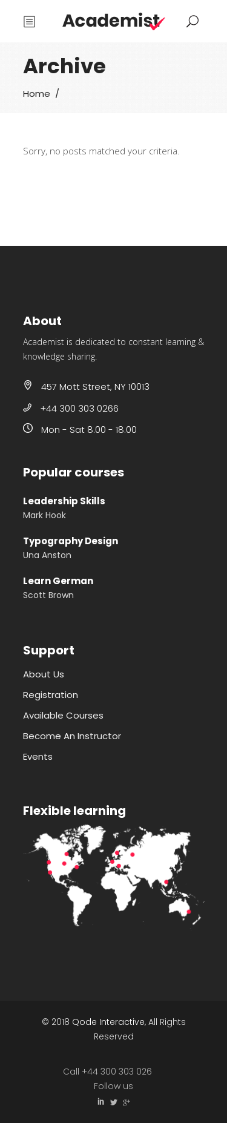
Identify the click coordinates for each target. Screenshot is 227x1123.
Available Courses (63, 715)
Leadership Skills (64, 501)
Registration (50, 694)
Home (36, 93)
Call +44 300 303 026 (107, 1071)
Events (38, 756)
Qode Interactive (108, 1022)
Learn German (58, 581)
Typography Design (70, 541)
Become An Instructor (72, 735)
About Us (43, 674)
